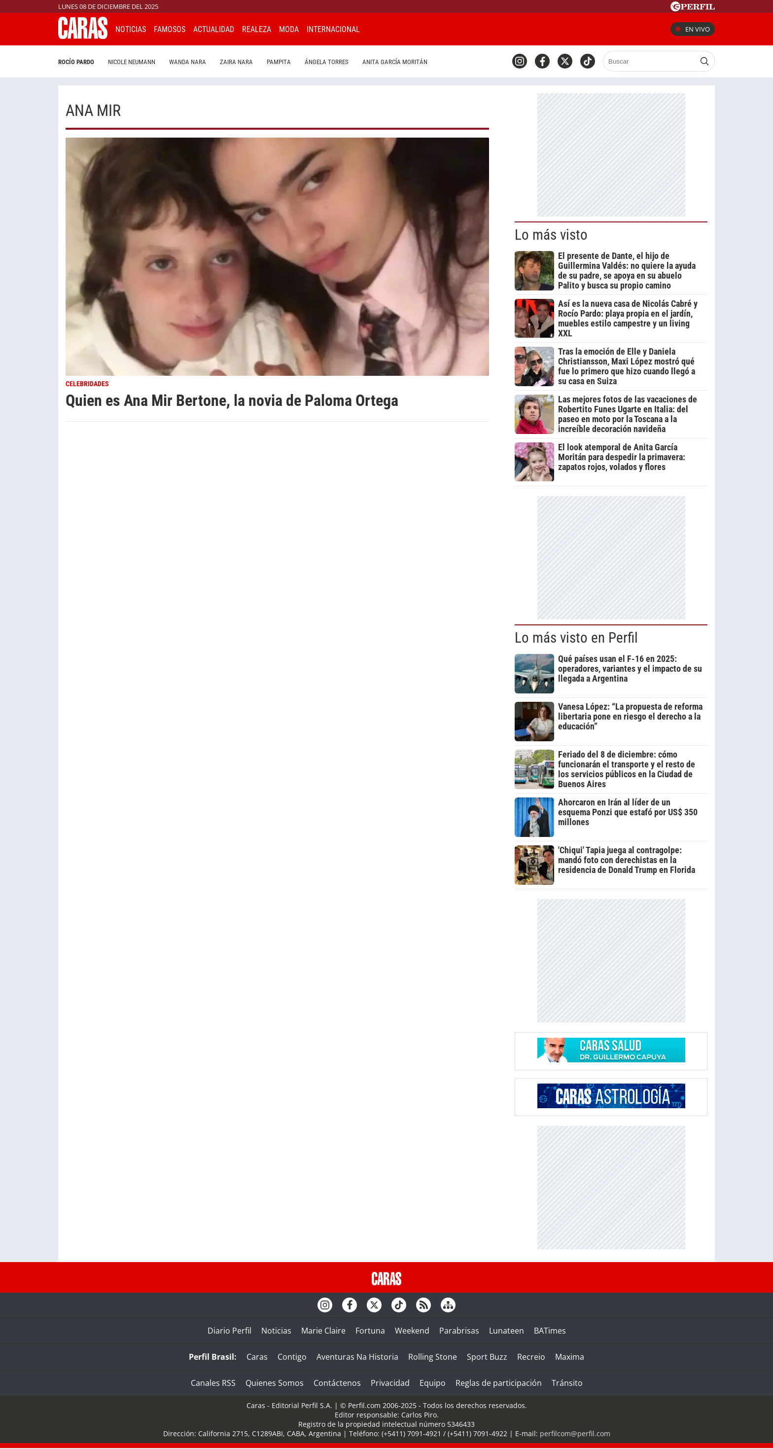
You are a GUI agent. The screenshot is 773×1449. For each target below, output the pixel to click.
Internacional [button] (333, 29)
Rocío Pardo (76, 62)
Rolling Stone (432, 1356)
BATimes (550, 1330)
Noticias (130, 29)
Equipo (433, 1382)
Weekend (412, 1330)
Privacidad (390, 1382)
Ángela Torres (327, 62)
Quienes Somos (275, 1382)
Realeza (256, 29)
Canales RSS (213, 1382)
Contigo (292, 1356)
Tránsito (567, 1382)
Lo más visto (551, 234)
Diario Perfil (229, 1330)
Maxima (569, 1356)
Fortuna (370, 1330)
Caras (257, 1356)
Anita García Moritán (394, 62)
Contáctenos (337, 1382)
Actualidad (213, 29)
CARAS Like (395, 28)
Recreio (531, 1356)
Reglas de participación (499, 1382)
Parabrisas (459, 1330)
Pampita (279, 62)
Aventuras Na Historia (357, 1356)
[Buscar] (650, 61)
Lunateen (506, 1330)
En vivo (692, 29)
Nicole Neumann (131, 62)
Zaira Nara (236, 62)
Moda (289, 29)
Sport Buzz (487, 1356)
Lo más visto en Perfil (576, 637)
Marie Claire (323, 1330)
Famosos (169, 29)
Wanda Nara (187, 62)
